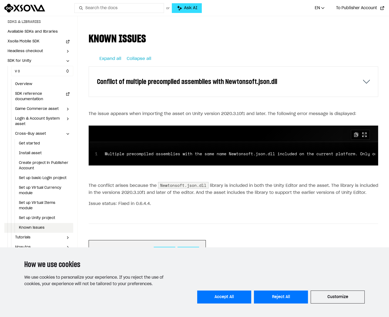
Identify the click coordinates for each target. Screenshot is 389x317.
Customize (337, 297)
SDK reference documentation (29, 96)
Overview (23, 84)
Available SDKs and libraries (33, 31)
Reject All (281, 297)
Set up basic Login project (42, 178)
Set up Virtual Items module (37, 205)
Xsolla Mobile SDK (23, 41)
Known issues (32, 228)
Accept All (224, 297)
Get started (29, 143)
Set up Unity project (37, 218)
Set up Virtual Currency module (40, 190)
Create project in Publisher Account (43, 165)
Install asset (30, 153)
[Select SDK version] (42, 71)
